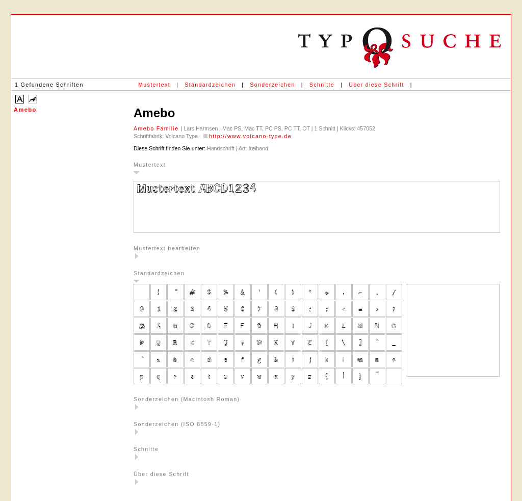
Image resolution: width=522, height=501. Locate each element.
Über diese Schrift (376, 85)
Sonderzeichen (272, 85)
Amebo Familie (157, 128)
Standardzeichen (210, 85)
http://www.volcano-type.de (250, 136)
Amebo (25, 110)
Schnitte (321, 85)
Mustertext (154, 85)
